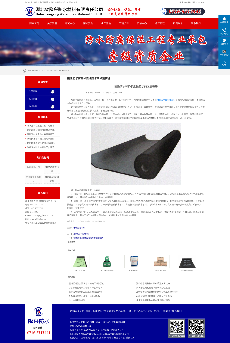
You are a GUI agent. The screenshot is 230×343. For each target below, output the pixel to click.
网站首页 (34, 23)
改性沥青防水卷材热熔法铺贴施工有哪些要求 (157, 292)
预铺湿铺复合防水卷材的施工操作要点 (86, 283)
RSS (198, 2)
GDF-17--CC (134, 270)
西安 (114, 337)
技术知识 (33, 106)
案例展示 (178, 23)
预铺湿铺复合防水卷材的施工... (41, 134)
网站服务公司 (117, 330)
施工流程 (160, 23)
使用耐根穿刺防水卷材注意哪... (41, 130)
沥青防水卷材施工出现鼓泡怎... (41, 138)
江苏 (133, 337)
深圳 (104, 337)
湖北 (94, 337)
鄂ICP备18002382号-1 (88, 330)
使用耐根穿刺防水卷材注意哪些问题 (153, 300)
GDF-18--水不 (160, 270)
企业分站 (183, 2)
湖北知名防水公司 (58, 2)
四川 (109, 337)
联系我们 (196, 23)
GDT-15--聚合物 (107, 270)
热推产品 (74, 337)
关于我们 (52, 23)
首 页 (44, 70)
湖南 (118, 337)
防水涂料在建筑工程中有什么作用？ (85, 287)
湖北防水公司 (71, 2)
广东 (99, 337)
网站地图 (191, 2)
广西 (123, 337)
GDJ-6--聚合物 (187, 270)
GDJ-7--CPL (80, 270)
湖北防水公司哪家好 (42, 2)
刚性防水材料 (79, 228)
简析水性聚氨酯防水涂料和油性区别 (88, 238)
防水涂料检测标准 (81, 234)
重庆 (128, 337)
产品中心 (142, 23)
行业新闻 (65, 70)
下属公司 (124, 23)
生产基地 (106, 23)
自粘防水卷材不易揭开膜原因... (41, 143)
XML (203, 2)
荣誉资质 (88, 23)
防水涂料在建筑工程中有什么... (41, 125)
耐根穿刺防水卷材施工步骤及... (41, 147)
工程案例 (165, 311)
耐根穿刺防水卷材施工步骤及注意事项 (154, 296)
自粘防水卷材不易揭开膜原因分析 (84, 296)
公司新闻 (33, 91)
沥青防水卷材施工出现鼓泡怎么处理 (85, 292)
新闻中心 (70, 23)
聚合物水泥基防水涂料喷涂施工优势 (153, 283)
